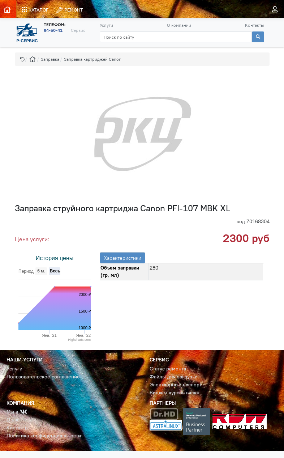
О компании (179, 25)
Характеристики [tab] (122, 258)
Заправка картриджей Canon (92, 59)
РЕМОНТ (69, 10)
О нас (13, 420)
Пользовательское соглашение (43, 377)
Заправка (50, 59)
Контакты (254, 25)
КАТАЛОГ (35, 10)
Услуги (106, 25)
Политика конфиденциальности (44, 436)
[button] (22, 59)
